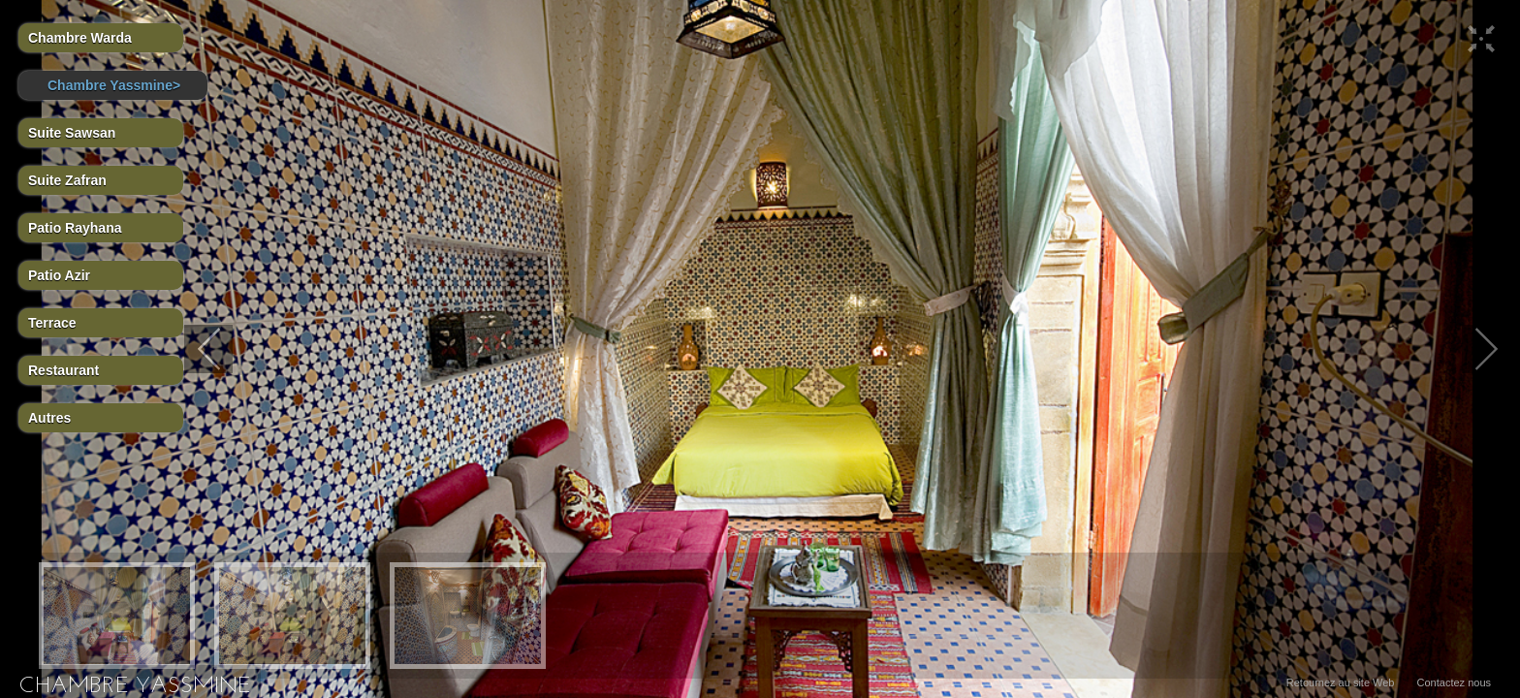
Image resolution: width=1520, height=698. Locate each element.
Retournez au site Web (1340, 682)
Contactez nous (1454, 682)
